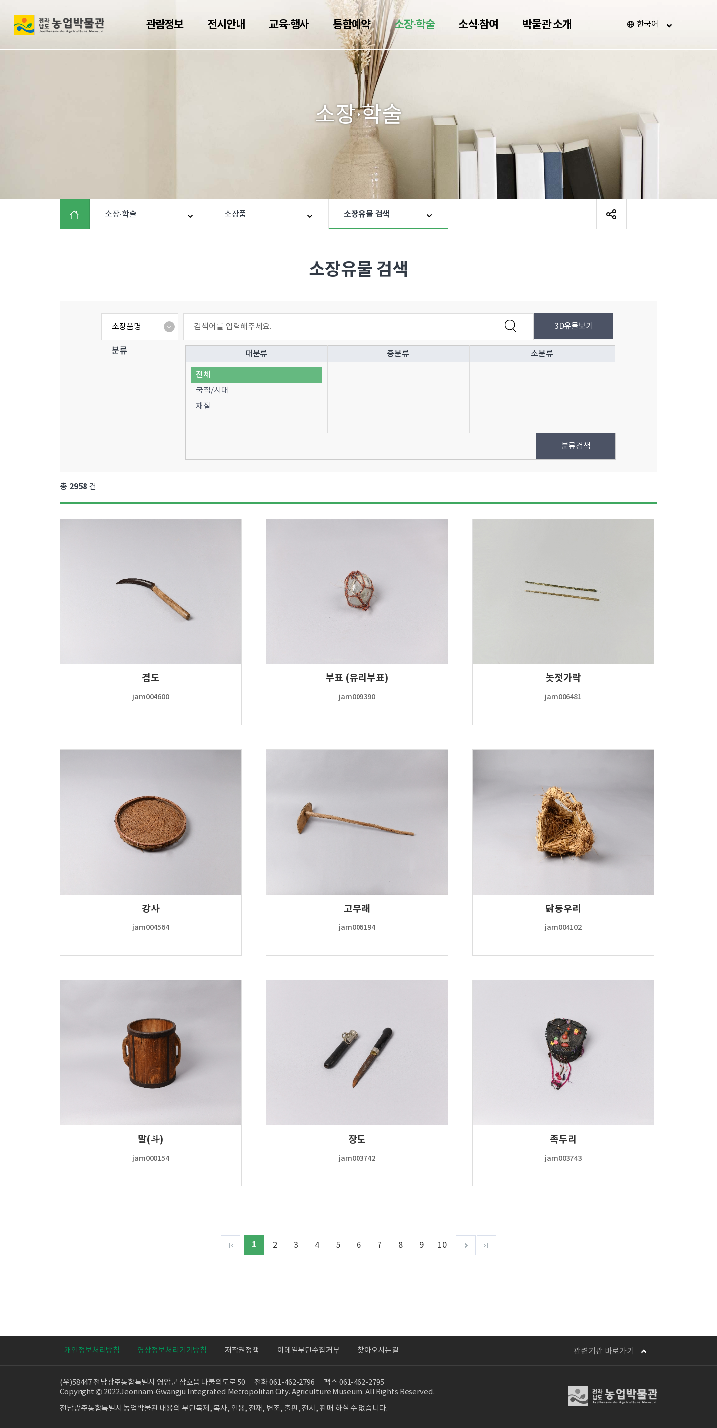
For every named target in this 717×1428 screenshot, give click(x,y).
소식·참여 (478, 24)
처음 (230, 1245)
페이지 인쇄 (642, 214)
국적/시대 (212, 390)
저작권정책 (242, 1350)
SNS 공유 (611, 214)
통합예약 (351, 24)
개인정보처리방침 (92, 1350)
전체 (203, 374)
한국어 (648, 24)
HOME (82, 214)
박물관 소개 (546, 24)
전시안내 (226, 24)
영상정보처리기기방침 (172, 1350)
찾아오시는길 (378, 1350)
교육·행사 (289, 24)
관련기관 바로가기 (610, 1351)
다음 (466, 1245)
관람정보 (165, 24)
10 (442, 1245)
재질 (203, 406)
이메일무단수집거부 (308, 1350)
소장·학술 (414, 24)
